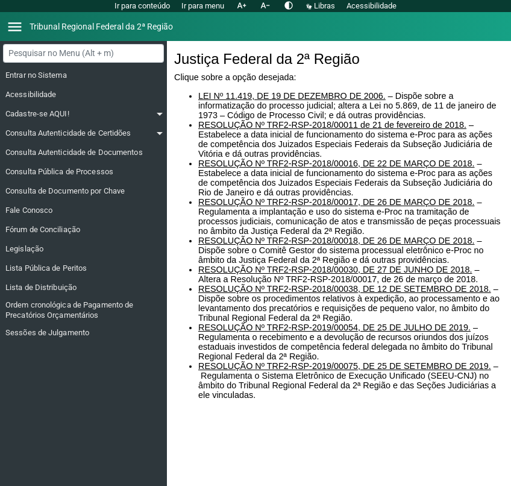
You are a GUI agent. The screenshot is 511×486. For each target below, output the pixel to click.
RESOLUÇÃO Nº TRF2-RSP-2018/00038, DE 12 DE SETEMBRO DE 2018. (344, 289)
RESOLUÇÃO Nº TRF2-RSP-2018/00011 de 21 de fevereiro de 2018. (332, 125)
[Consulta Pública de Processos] (84, 171)
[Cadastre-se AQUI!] (84, 114)
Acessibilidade (371, 5)
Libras (321, 5)
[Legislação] (84, 249)
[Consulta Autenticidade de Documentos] (84, 152)
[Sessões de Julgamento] (84, 332)
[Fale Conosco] (84, 210)
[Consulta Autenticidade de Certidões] (84, 133)
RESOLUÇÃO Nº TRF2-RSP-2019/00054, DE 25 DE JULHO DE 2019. (334, 327)
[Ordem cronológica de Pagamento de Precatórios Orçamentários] (84, 310)
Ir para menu (202, 5)
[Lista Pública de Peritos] (84, 268)
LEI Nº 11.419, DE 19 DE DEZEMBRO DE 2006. (292, 96)
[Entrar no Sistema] (84, 75)
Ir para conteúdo (142, 5)
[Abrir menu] (15, 27)
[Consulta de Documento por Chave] (84, 191)
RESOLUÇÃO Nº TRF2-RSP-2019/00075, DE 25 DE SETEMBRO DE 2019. (344, 366)
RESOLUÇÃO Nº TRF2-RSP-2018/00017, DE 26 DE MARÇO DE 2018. (336, 202)
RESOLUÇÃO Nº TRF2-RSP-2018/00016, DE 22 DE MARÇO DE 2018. (336, 163)
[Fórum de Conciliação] (84, 229)
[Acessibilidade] (84, 94)
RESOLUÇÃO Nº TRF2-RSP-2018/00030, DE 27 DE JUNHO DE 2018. (335, 269)
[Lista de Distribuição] (84, 287)
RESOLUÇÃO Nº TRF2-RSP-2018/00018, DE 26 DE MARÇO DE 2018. (336, 240)
